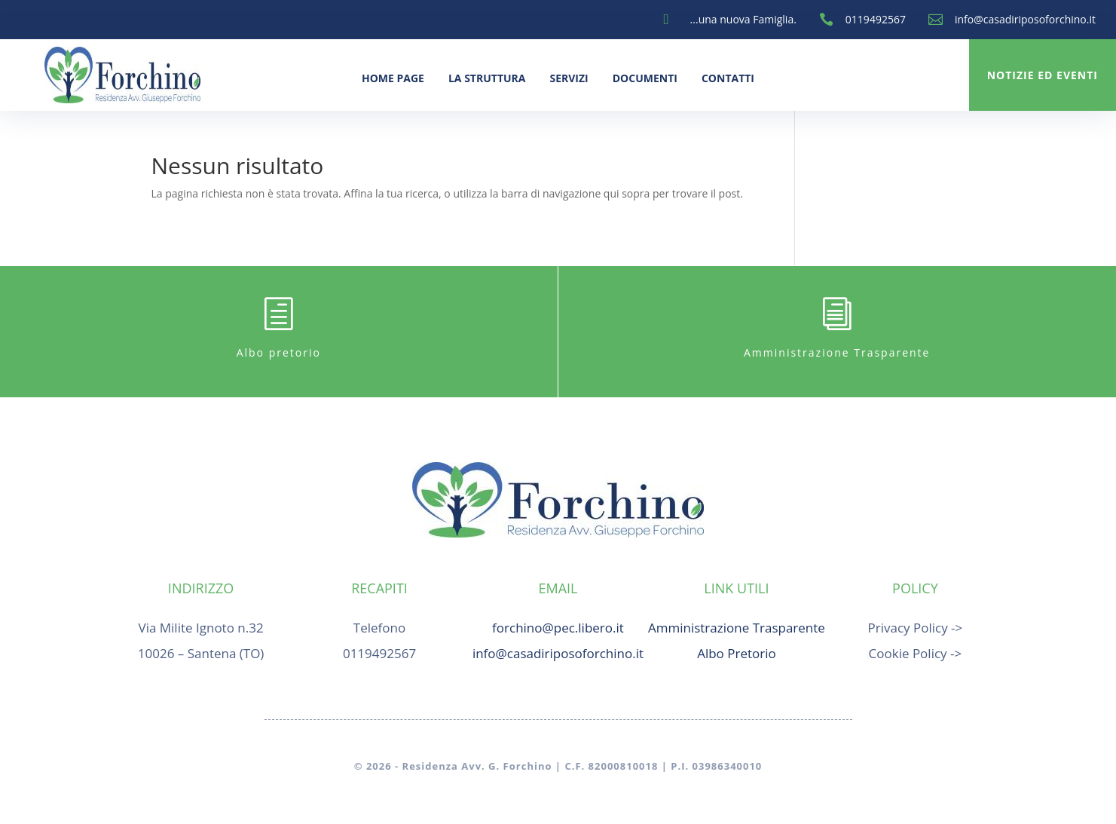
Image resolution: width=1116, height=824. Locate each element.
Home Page (393, 78)
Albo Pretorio (736, 653)
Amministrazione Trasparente (837, 352)
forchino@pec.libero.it (558, 627)
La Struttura (487, 78)
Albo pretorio (279, 352)
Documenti (645, 78)
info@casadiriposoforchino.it (1025, 19)
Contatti (728, 78)
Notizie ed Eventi (1042, 75)
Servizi (568, 78)
